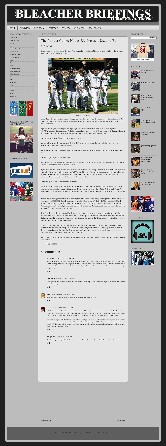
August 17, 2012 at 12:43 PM (65, 258)
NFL (11, 77)
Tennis (12, 93)
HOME (12, 28)
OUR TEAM (39, 28)
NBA (11, 65)
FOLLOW (66, 28)
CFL (11, 46)
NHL (11, 79)
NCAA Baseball (15, 68)
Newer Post (46, 420)
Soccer (12, 91)
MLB (11, 60)
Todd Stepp (51, 308)
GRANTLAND (94, 28)
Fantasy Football (15, 51)
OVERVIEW (25, 28)
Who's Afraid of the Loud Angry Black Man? (147, 97)
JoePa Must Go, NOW (148, 83)
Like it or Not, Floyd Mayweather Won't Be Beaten (148, 172)
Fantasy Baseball (15, 49)
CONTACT (53, 28)
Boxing (12, 43)
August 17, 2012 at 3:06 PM (65, 294)
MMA (12, 63)
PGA (11, 85)
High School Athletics (16, 54)
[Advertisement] (83, 400)
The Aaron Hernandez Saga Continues (148, 183)
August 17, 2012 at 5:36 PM (64, 308)
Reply (49, 271)
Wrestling (13, 96)
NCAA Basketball (15, 71)
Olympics (13, 82)
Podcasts (12, 88)
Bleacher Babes (14, 40)
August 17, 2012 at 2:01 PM (66, 278)
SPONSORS (79, 28)
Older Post (120, 420)
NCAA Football (15, 74)
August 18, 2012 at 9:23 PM (64, 337)
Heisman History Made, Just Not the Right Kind (148, 146)
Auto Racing (14, 38)
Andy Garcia (51, 294)
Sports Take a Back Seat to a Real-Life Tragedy (148, 121)
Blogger (108, 433)
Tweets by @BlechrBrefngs (18, 158)
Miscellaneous (14, 57)
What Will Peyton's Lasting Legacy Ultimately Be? (147, 159)
